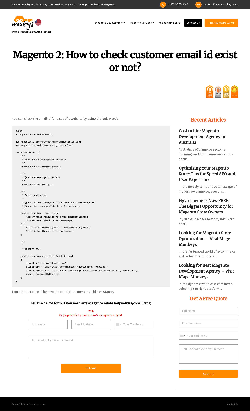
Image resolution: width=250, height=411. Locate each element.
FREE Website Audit (221, 23)
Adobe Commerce (169, 22)
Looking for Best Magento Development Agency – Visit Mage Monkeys (206, 271)
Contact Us (193, 22)
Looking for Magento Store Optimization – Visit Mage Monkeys (205, 239)
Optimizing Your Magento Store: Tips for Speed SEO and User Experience (207, 174)
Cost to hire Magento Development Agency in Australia (202, 137)
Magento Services (141, 22)
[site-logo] (23, 22)
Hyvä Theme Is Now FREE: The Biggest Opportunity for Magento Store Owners (206, 206)
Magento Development (109, 22)
